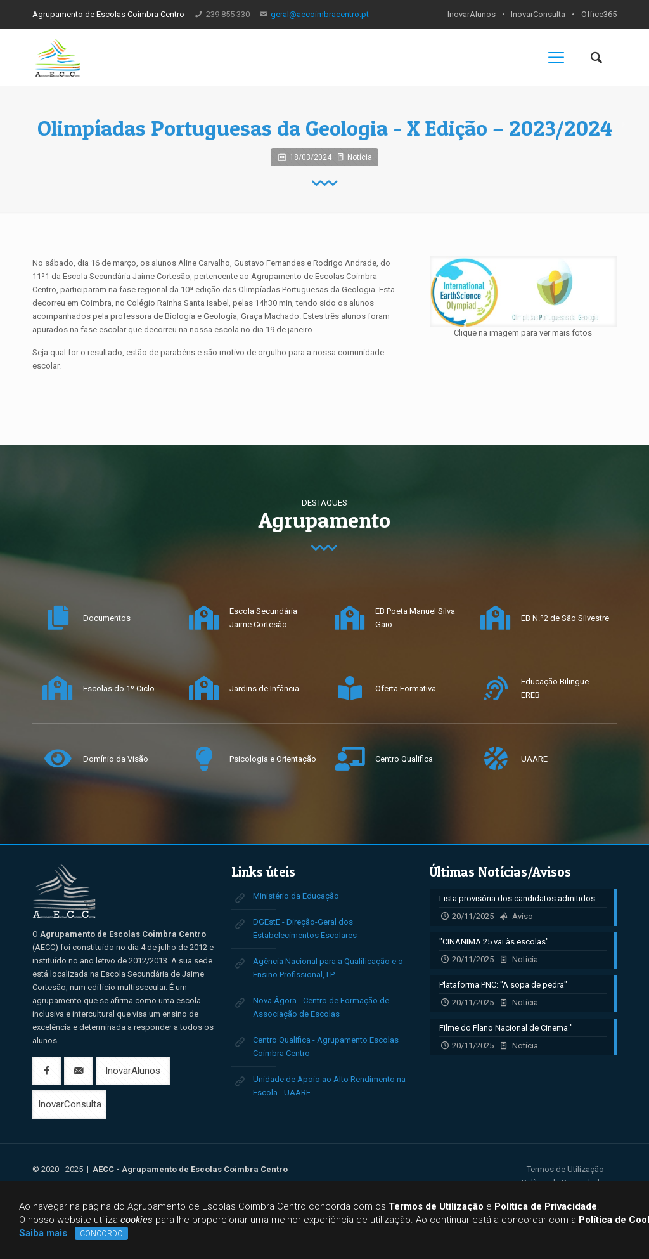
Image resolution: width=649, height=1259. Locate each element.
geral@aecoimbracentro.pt (320, 14)
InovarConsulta (538, 14)
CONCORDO (101, 1233)
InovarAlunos (471, 14)
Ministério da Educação (296, 896)
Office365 (599, 14)
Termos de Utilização (565, 1169)
